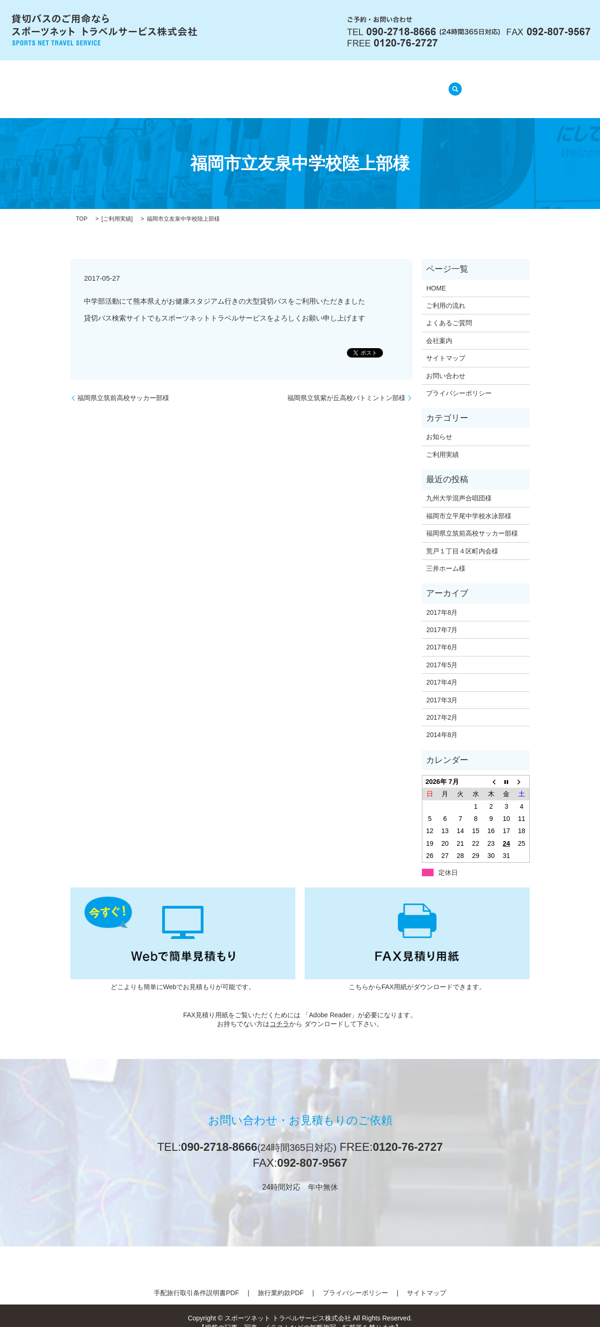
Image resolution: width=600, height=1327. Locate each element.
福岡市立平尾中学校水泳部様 (468, 504)
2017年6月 (442, 635)
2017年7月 (442, 618)
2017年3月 (442, 688)
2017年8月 (442, 600)
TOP (81, 207)
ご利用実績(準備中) (395, 84)
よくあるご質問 (318, 84)
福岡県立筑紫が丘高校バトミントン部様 (346, 385)
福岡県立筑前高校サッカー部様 (123, 385)
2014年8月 (442, 723)
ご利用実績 (117, 207)
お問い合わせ (445, 363)
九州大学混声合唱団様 (459, 486)
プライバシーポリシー (459, 381)
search (452, 83)
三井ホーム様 (445, 556)
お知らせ (439, 425)
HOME (152, 84)
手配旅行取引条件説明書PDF (196, 1281)
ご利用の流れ (251, 84)
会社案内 (196, 84)
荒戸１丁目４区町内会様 (462, 539)
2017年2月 (442, 705)
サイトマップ (445, 346)
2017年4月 (442, 670)
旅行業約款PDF (281, 1281)
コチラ (279, 1012)
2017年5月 (442, 653)
